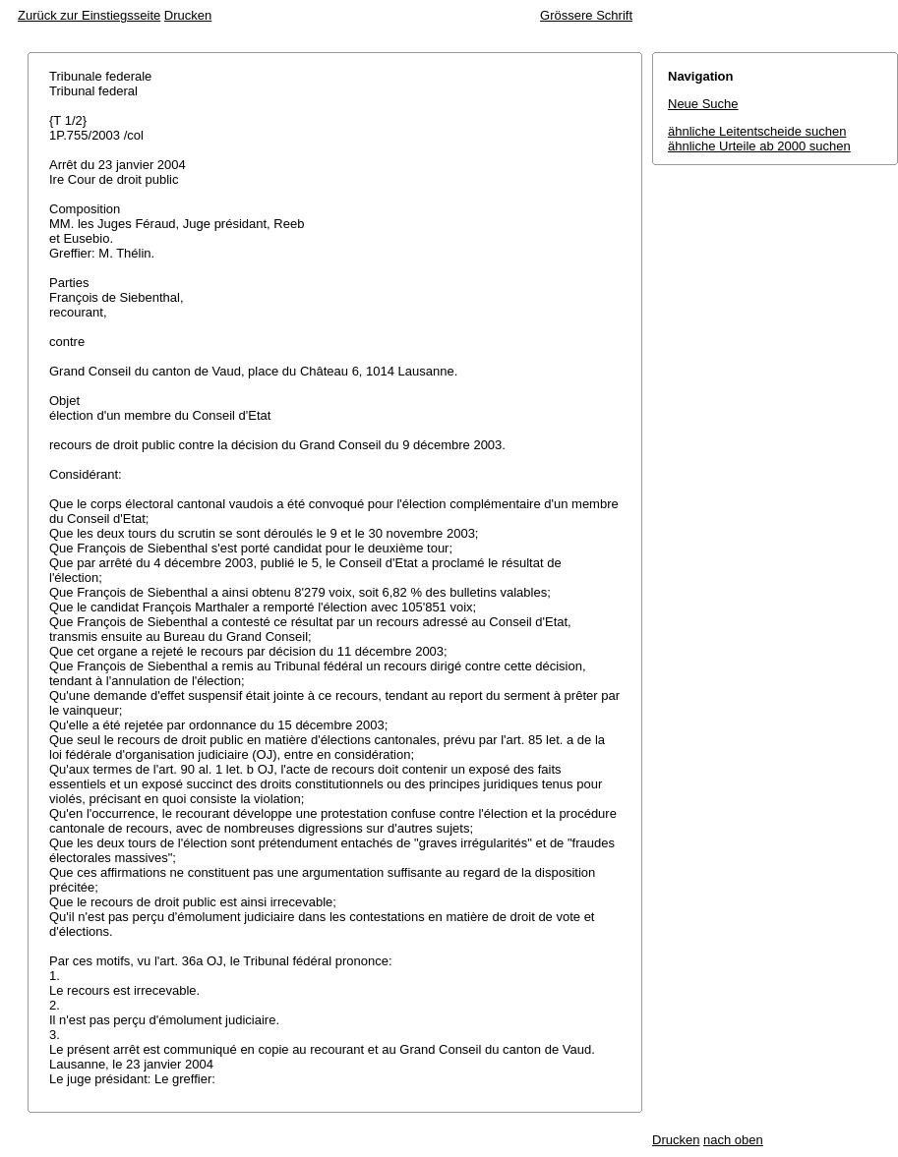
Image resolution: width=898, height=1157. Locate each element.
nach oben (733, 1139)
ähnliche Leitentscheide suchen (757, 131)
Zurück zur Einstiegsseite (89, 15)
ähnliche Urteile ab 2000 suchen (759, 146)
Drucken (187, 15)
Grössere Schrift (586, 15)
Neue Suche (703, 103)
